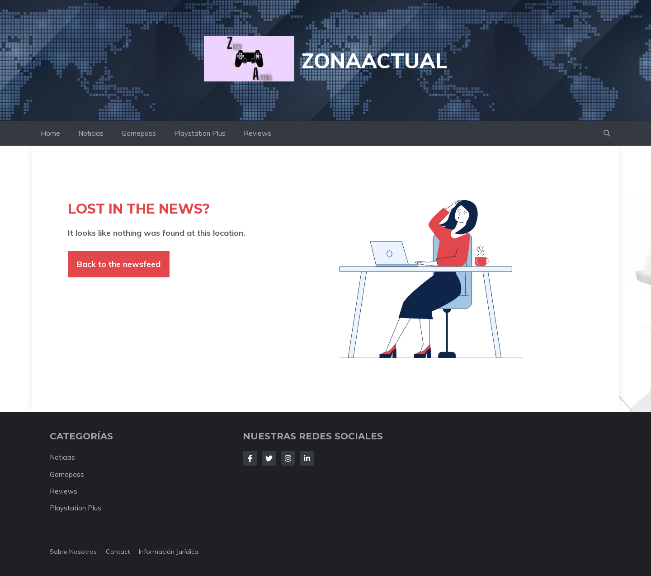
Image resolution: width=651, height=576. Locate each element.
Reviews (257, 133)
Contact (118, 551)
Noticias (91, 133)
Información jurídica (168, 551)
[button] (606, 133)
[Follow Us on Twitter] (269, 458)
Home (50, 133)
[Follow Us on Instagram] (288, 458)
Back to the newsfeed (118, 264)
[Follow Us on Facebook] (250, 458)
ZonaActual (374, 61)
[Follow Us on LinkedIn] (307, 458)
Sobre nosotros (73, 551)
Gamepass (139, 133)
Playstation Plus (200, 133)
